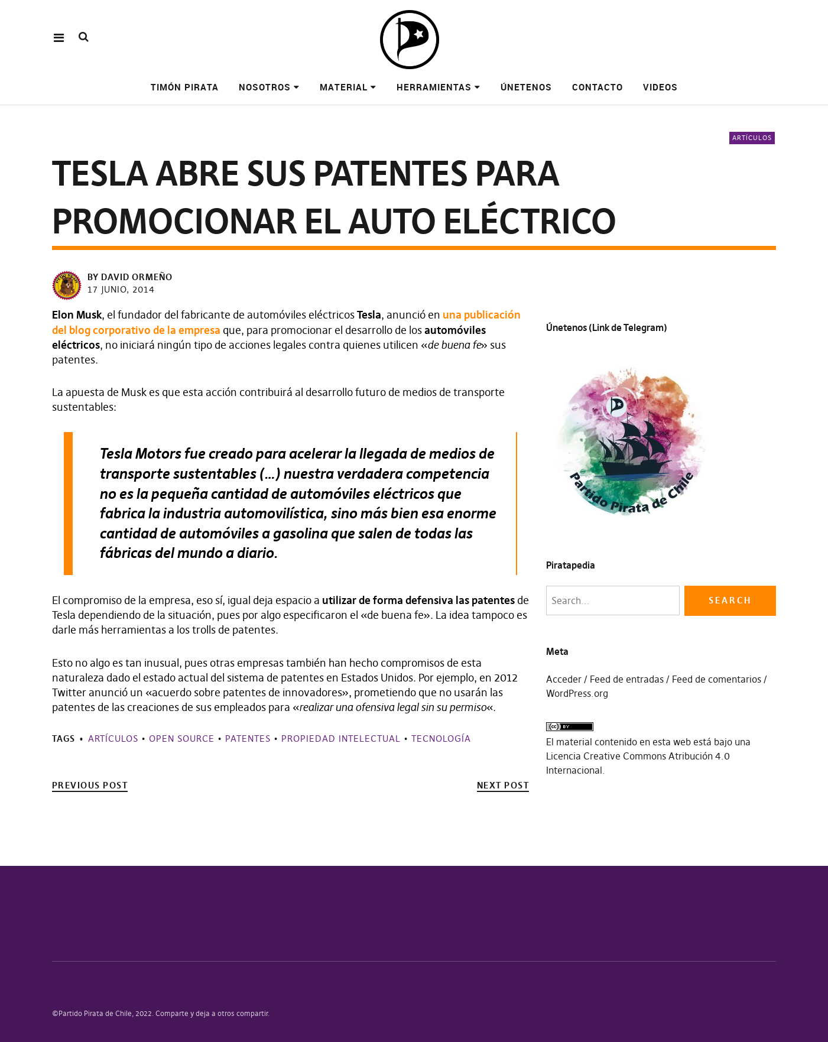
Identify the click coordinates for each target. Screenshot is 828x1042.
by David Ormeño (130, 277)
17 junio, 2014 (121, 289)
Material (344, 87)
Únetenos (526, 87)
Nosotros (265, 87)
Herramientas (434, 87)
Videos (660, 87)
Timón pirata (185, 87)
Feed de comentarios (716, 679)
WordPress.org (577, 693)
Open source (182, 738)
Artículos (752, 138)
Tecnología (441, 738)
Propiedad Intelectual (341, 738)
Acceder (564, 679)
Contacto (597, 87)
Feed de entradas (627, 679)
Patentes (248, 738)
